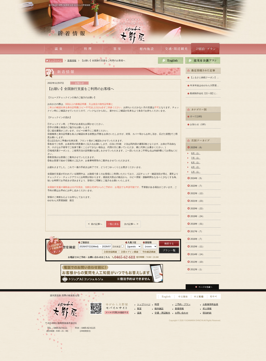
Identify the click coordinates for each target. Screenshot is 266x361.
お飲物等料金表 (210, 304)
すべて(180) (196, 116)
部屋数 (148, 242)
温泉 (139, 313)
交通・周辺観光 (162, 313)
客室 (139, 308)
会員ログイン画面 (129, 251)
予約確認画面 (149, 251)
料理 (157, 304)
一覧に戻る (113, 224)
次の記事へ (130, 224)
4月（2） (195, 167)
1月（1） (195, 172)
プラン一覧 (169, 250)
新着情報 (71, 60)
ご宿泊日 (84, 242)
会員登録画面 (110, 251)
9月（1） (195, 153)
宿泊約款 (207, 313)
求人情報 (207, 308)
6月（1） (195, 162)
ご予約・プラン (182, 304)
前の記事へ (96, 224)
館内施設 (159, 308)
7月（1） (195, 158)
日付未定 (116, 246)
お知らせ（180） (198, 124)
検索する (169, 243)
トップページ (55, 60)
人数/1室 (131, 242)
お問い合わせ (181, 313)
